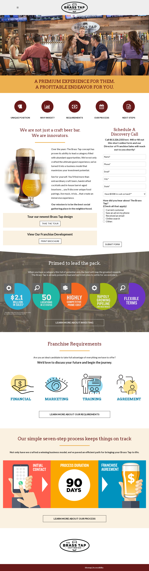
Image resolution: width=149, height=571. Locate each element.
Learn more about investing (74, 322)
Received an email (115, 215)
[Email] (124, 171)
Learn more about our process (75, 518)
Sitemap (88, 567)
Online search (113, 218)
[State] (124, 186)
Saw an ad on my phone (117, 212)
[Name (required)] (124, 156)
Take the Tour (50, 223)
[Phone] (124, 164)
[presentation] (126, 232)
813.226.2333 (117, 139)
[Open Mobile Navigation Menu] (18, 7)
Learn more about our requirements (74, 414)
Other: (109, 221)
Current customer (115, 209)
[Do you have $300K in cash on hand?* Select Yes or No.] (124, 194)
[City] (124, 179)
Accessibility (98, 567)
